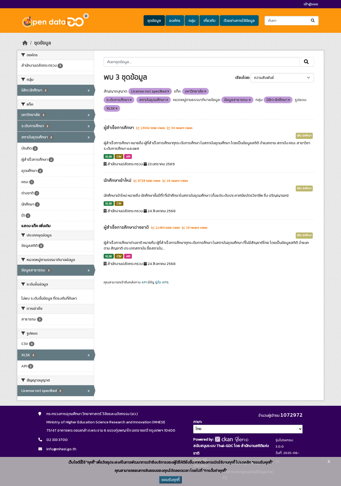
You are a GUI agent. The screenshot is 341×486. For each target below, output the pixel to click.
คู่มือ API (161, 282)
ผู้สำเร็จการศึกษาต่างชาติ (127, 227)
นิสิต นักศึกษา (304, 136)
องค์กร (174, 20)
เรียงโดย (242, 78)
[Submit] (313, 20)
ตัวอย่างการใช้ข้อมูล (239, 20)
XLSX (108, 156)
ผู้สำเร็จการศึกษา (119, 127)
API (128, 156)
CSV (118, 156)
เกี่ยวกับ (210, 20)
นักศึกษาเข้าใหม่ (118, 180)
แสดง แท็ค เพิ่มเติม (35, 226)
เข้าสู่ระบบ (311, 4)
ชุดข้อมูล (154, 20)
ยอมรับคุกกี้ (170, 480)
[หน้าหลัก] (25, 42)
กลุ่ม (192, 20)
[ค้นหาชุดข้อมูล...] (292, 20)
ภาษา (197, 422)
